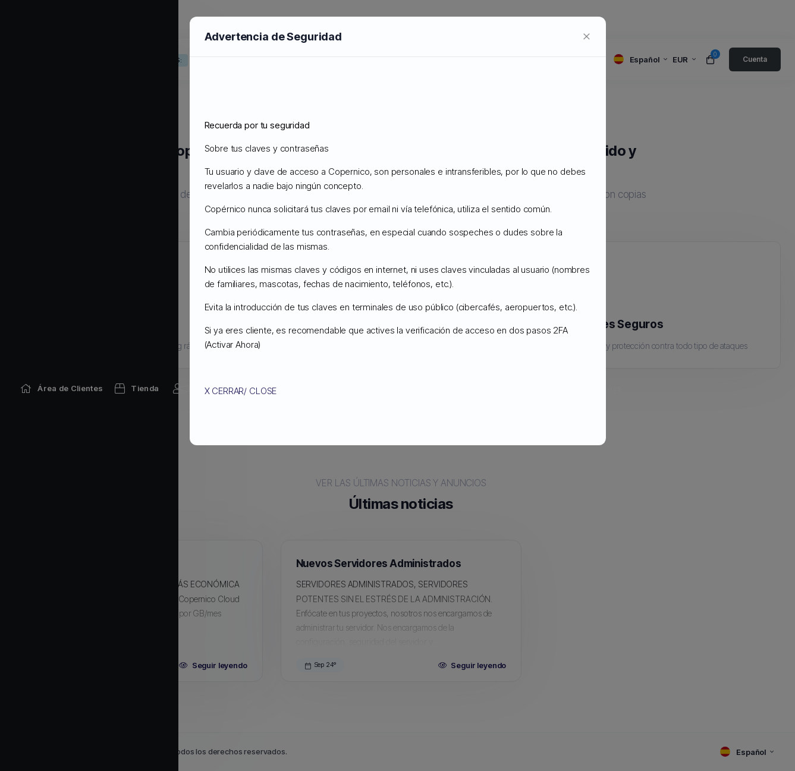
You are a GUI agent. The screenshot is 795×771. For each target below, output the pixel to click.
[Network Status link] (426, 19)
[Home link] (61, 19)
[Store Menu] (137, 19)
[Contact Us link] (589, 19)
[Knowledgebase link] (309, 19)
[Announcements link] (207, 19)
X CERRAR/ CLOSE (241, 390)
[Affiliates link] (511, 19)
